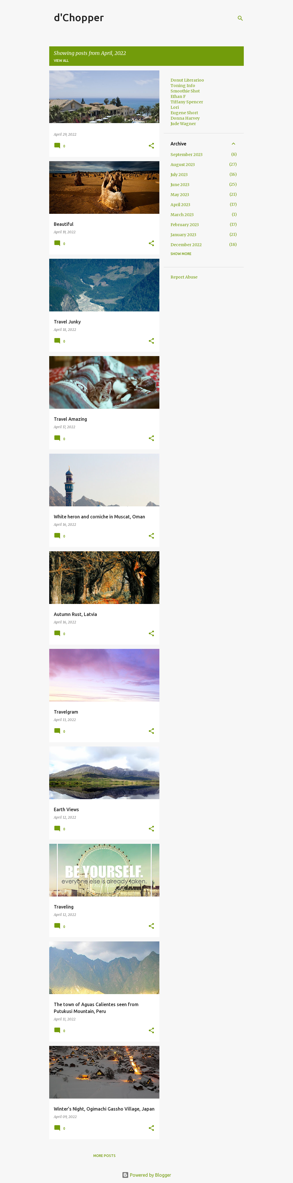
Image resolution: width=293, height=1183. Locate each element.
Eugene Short (184, 112)
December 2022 (186, 244)
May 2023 (180, 194)
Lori (175, 107)
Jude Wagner (183, 123)
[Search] (240, 18)
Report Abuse (184, 277)
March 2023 (182, 214)
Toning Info (183, 85)
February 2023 (185, 224)
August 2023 (183, 164)
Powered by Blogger (146, 1175)
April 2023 (180, 204)
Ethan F (178, 96)
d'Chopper (79, 17)
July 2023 (179, 174)
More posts (104, 1156)
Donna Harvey (185, 118)
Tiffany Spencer (187, 101)
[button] (151, 146)
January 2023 (183, 234)
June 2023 (180, 184)
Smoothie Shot (185, 91)
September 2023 (187, 154)
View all (61, 60)
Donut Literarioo (187, 80)
